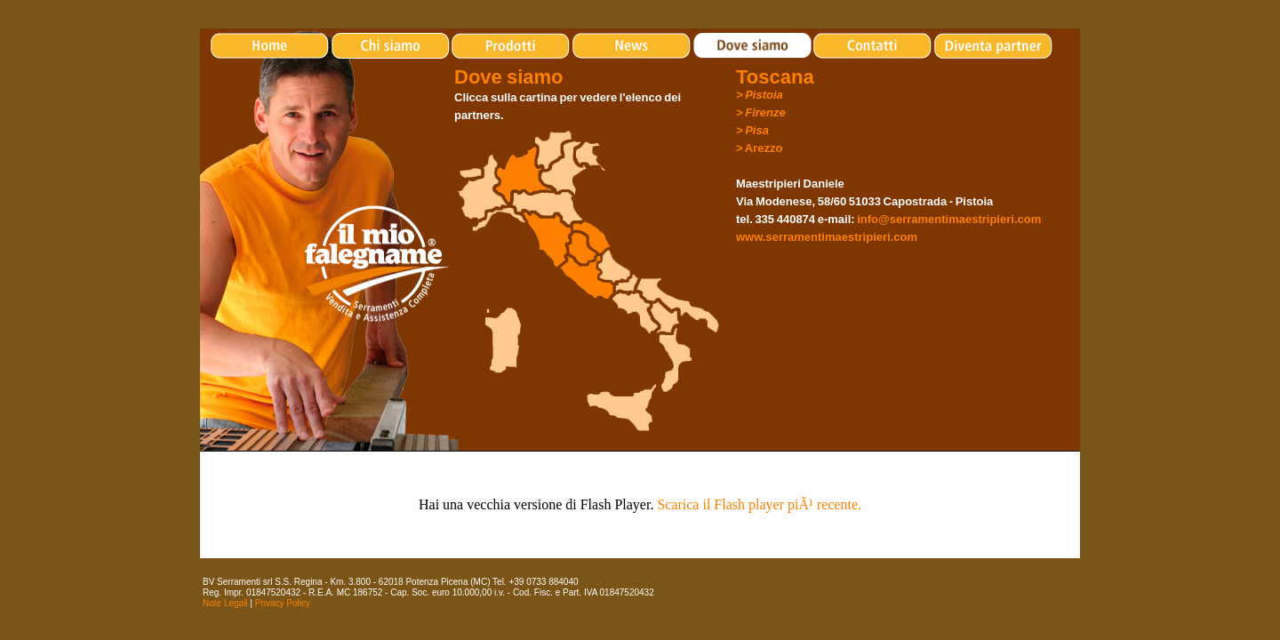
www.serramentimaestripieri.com (826, 237)
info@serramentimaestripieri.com (949, 219)
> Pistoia (759, 94)
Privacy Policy (282, 603)
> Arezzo (759, 148)
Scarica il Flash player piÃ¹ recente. (759, 504)
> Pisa (752, 130)
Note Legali (225, 603)
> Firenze (761, 112)
